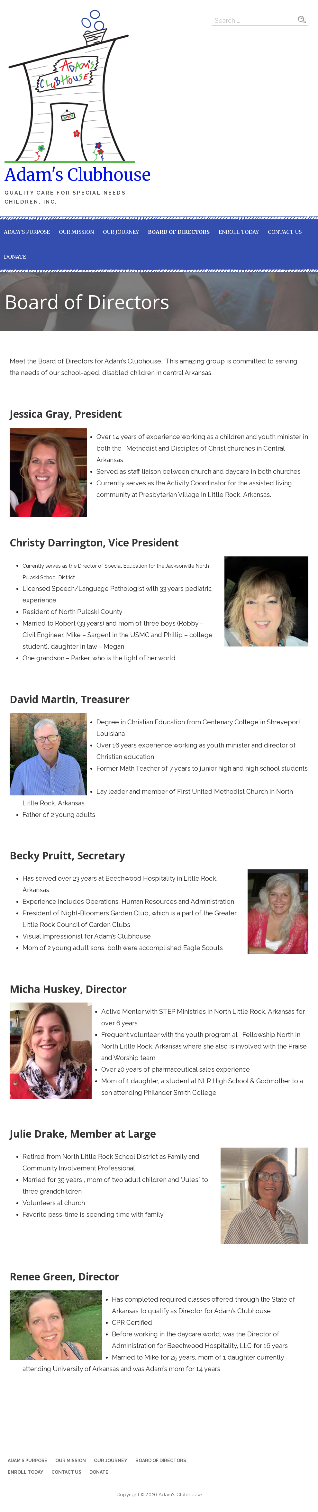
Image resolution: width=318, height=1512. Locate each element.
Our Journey (121, 232)
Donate (15, 256)
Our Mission (76, 232)
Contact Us (285, 232)
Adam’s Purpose (27, 232)
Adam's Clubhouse (78, 174)
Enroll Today (239, 232)
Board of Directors (179, 232)
